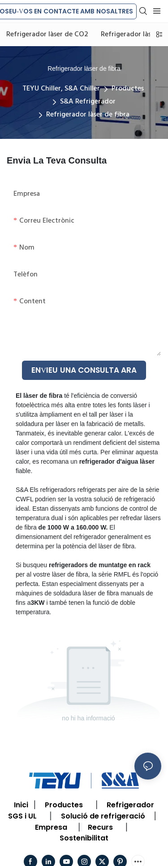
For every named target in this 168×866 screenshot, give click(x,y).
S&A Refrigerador (88, 102)
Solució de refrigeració (103, 816)
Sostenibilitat (84, 838)
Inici (21, 805)
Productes (128, 89)
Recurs (100, 827)
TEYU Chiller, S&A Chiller (61, 89)
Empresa (51, 827)
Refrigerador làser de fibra (87, 115)
